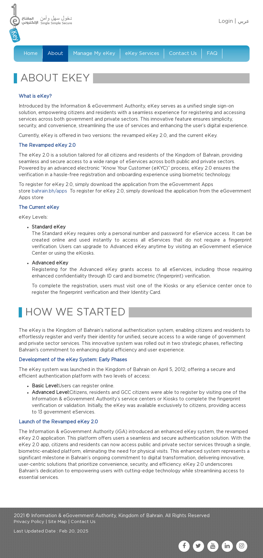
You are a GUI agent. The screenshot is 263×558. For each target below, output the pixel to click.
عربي (244, 21)
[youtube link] (212, 546)
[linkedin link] (227, 546)
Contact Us (183, 53)
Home (31, 53)
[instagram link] (241, 546)
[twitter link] (198, 546)
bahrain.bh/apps (49, 191)
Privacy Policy (29, 522)
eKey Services (142, 53)
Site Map (57, 522)
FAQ (212, 53)
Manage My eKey (94, 53)
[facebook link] (184, 546)
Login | (227, 21)
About (55, 53)
